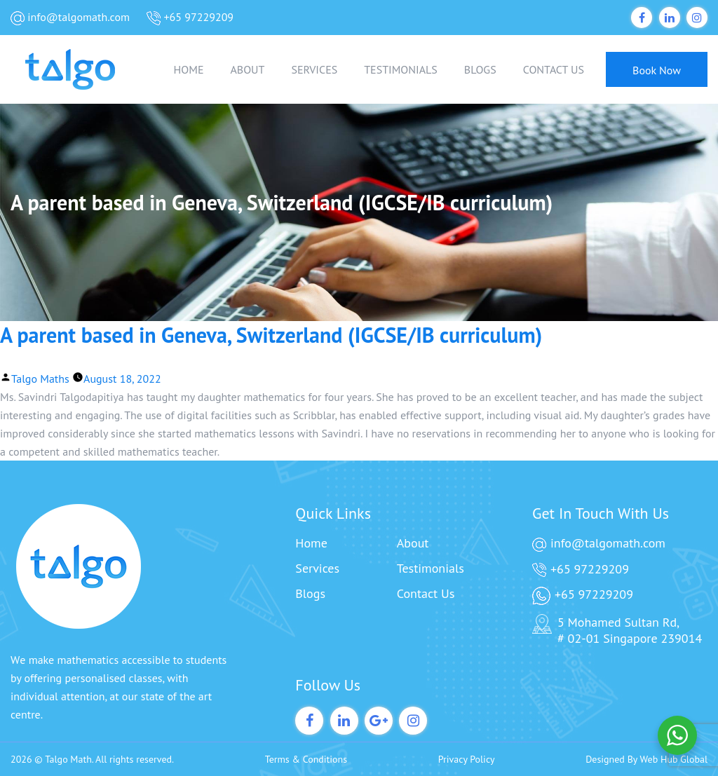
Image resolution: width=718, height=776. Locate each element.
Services (317, 568)
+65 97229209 (190, 17)
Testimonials (430, 568)
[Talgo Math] (81, 69)
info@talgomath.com (70, 17)
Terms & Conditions (306, 759)
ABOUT (247, 69)
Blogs (310, 593)
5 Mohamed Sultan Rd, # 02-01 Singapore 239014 (617, 630)
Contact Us (426, 593)
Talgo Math (68, 759)
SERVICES (314, 69)
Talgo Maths (40, 379)
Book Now (656, 70)
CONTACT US (553, 69)
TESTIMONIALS (401, 69)
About (413, 543)
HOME (189, 69)
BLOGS (480, 69)
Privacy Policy (466, 759)
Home (311, 543)
